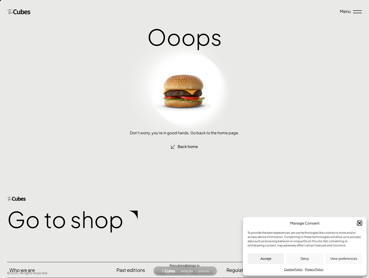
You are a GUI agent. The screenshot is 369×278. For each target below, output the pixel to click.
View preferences (343, 259)
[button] (359, 223)
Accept (266, 259)
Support (203, 271)
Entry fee (187, 271)
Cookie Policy (293, 269)
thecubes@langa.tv (184, 265)
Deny (305, 259)
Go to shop (65, 219)
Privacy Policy (314, 269)
